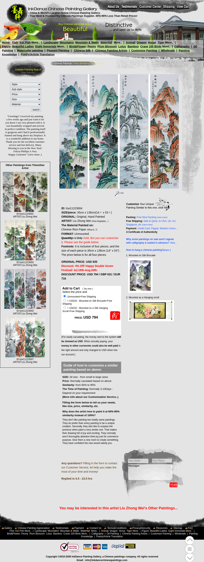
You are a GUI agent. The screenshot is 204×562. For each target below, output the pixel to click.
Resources (162, 528)
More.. (35, 42)
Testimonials (62, 528)
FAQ (190, 528)
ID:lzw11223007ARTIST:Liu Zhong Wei (25, 359)
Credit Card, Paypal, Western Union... (157, 228)
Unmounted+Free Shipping (79, 296)
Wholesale (168, 50)
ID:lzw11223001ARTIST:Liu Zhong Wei (25, 214)
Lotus (122, 46)
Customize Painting (144, 50)
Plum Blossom (107, 46)
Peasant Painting (58, 50)
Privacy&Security (141, 528)
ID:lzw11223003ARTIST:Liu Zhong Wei (25, 262)
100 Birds (155, 46)
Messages (150, 472)
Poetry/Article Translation (38, 54)
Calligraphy (181, 46)
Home (6, 42)
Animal (130, 42)
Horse (152, 42)
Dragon (141, 42)
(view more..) (35, 154)
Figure (6, 46)
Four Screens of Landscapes (88, 63)
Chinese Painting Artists (111, 50)
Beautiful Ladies (23, 46)
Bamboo (133, 46)
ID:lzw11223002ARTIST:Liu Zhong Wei (25, 311)
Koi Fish (25, 42)
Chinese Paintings (63, 63)
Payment (79, 528)
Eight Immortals (45, 46)
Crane (144, 46)
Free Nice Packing (152, 217)
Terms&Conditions (117, 528)
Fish (15, 42)
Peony (91, 46)
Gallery (8, 528)
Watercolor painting (30, 50)
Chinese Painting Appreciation (34, 528)
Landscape (51, 42)
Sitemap (177, 528)
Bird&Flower (77, 46)
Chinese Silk (82, 50)
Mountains (67, 42)
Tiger (160, 42)
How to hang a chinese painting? (148, 250)
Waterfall (106, 42)
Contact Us (95, 528)
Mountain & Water (87, 42)
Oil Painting (113, 533)
